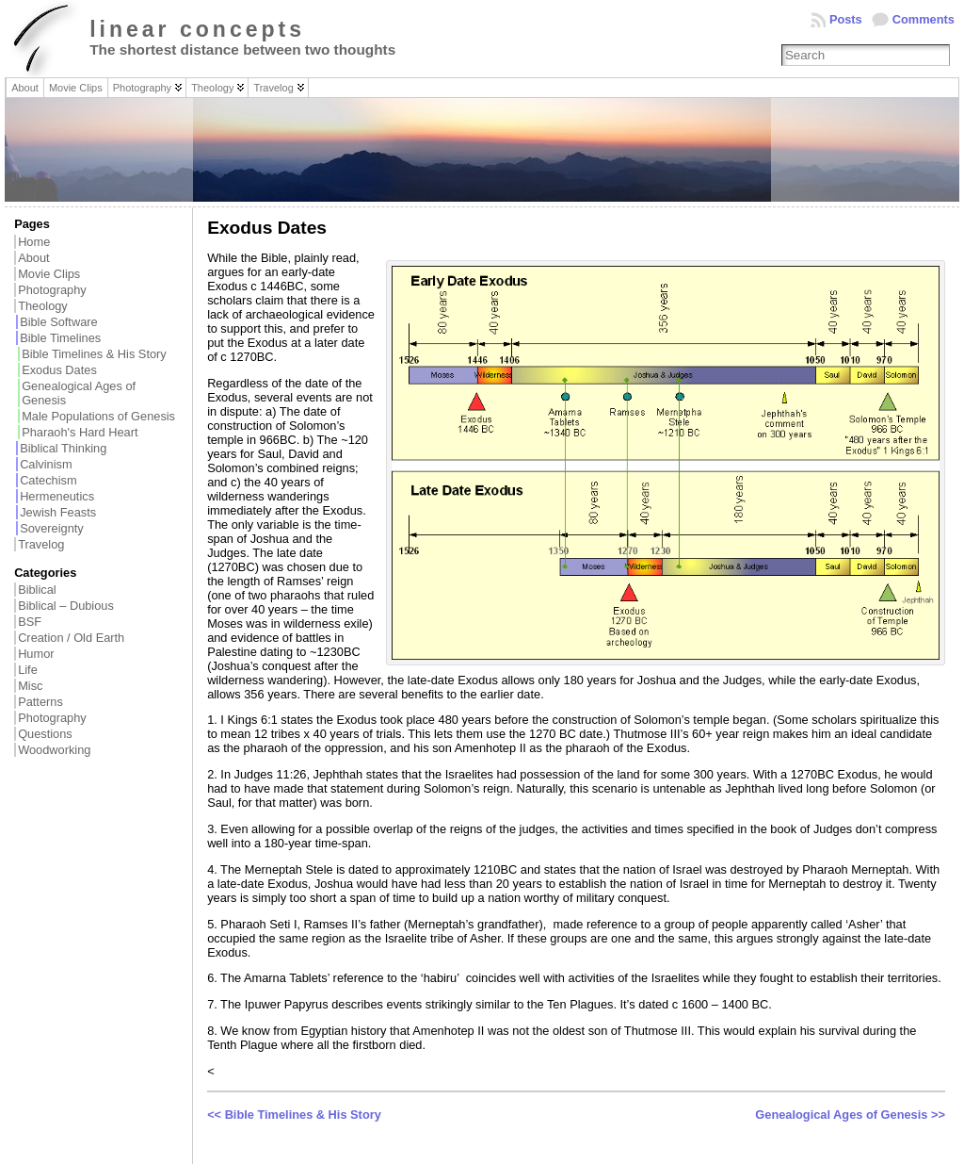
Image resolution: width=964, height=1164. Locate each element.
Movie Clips (49, 274)
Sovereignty (52, 528)
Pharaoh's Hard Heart (79, 432)
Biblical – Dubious (66, 605)
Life (28, 670)
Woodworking (54, 750)
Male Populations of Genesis (98, 416)
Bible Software (59, 322)
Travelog (41, 544)
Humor (36, 654)
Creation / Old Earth (71, 638)
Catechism (48, 480)
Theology (43, 306)
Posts (845, 19)
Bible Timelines (60, 338)
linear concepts (197, 29)
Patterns (40, 702)
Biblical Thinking (63, 448)
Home (34, 242)
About (33, 258)
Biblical (37, 589)
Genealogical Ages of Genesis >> (850, 1114)
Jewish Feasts (58, 512)
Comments (923, 19)
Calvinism (46, 464)
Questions (45, 734)
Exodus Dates (59, 370)
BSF (29, 622)
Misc (30, 686)
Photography (52, 290)
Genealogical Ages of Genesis (79, 393)
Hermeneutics (57, 496)
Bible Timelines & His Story (94, 354)
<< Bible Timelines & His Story (294, 1114)
